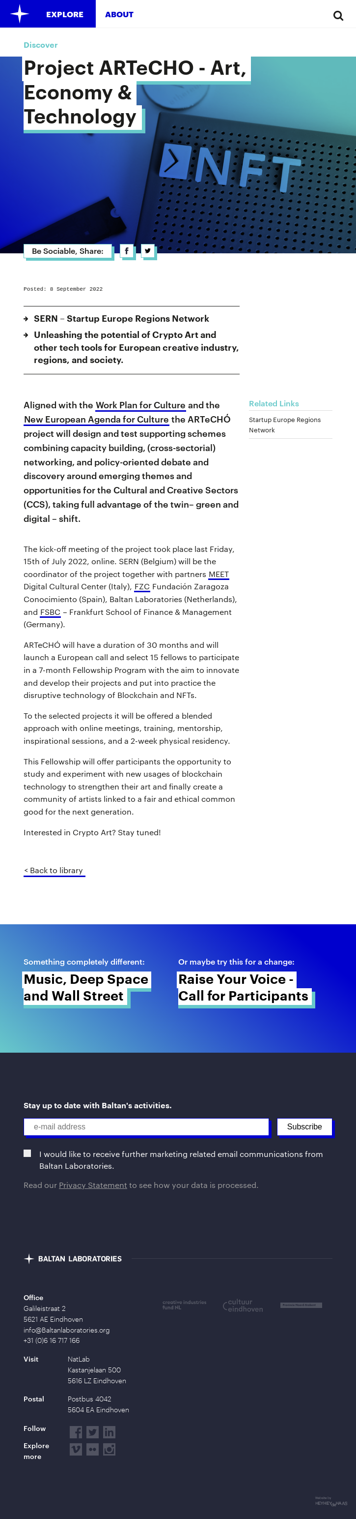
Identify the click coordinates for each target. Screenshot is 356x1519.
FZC (142, 586)
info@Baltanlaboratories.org (67, 1330)
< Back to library (53, 870)
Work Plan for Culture (141, 404)
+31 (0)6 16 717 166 (52, 1340)
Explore (64, 14)
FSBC (50, 611)
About (119, 14)
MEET (219, 573)
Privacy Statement (93, 1184)
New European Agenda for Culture (96, 419)
